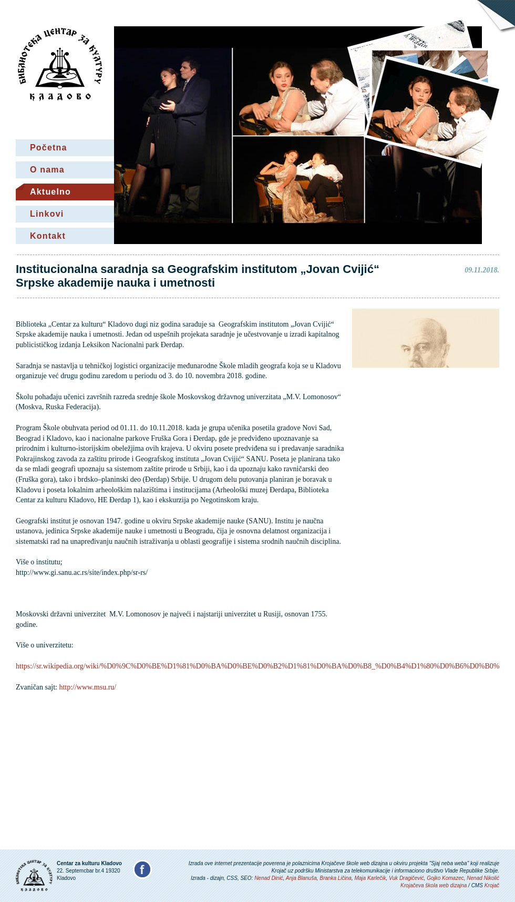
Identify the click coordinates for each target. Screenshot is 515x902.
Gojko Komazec (445, 878)
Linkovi (47, 213)
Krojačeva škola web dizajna (433, 885)
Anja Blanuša (301, 878)
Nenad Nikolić (483, 878)
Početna (48, 147)
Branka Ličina (336, 878)
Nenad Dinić (268, 878)
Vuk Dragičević (406, 878)
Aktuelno (50, 191)
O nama (47, 169)
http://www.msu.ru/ (87, 687)
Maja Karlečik (370, 878)
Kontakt (48, 235)
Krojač (492, 885)
